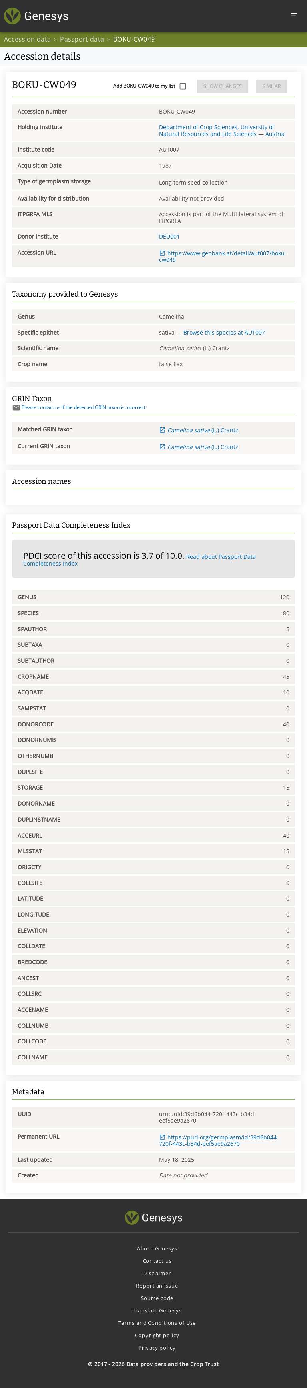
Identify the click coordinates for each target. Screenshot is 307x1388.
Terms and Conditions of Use (157, 1322)
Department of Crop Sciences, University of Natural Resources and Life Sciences (216, 130)
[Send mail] (16, 407)
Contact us (157, 1260)
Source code (157, 1298)
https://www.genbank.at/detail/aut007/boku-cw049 (223, 256)
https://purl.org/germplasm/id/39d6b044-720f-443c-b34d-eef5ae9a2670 (219, 1140)
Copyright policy (157, 1335)
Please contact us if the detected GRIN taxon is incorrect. (79, 407)
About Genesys (157, 1248)
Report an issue (157, 1285)
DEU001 (169, 236)
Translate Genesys (157, 1310)
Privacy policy (156, 1347)
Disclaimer (157, 1273)
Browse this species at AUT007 (224, 332)
